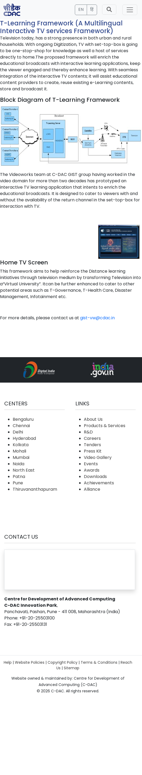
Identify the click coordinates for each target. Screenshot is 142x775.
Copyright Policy (62, 662)
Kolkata (21, 445)
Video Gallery (98, 457)
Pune (18, 483)
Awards (91, 470)
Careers (92, 438)
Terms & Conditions (99, 662)
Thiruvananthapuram (35, 489)
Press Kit (93, 451)
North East (24, 470)
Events (91, 464)
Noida (18, 464)
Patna (19, 476)
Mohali (19, 451)
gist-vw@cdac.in (97, 318)
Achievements (99, 483)
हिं (92, 9)
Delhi (18, 432)
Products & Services (104, 426)
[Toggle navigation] (129, 10)
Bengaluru (23, 419)
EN (81, 9)
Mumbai (21, 457)
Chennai (21, 426)
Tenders (92, 445)
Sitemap (71, 668)
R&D (88, 432)
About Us (93, 419)
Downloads (95, 476)
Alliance (92, 489)
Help (8, 662)
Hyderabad (24, 438)
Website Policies (29, 662)
